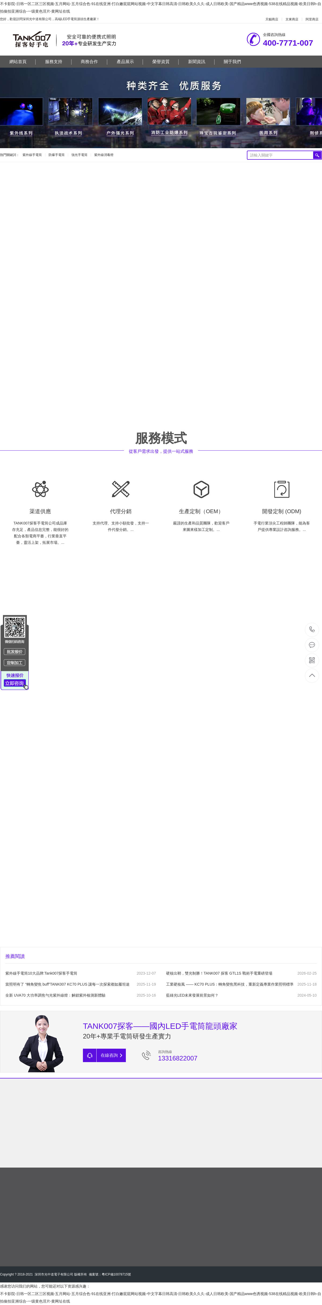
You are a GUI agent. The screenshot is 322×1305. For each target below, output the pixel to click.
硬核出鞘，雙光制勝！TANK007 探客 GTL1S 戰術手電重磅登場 (219, 973)
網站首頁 (22, 62)
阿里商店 (312, 19)
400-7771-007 (312, 630)
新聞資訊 (201, 62)
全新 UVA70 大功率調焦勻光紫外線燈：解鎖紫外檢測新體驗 (55, 995)
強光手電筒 (79, 154)
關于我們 (232, 61)
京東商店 (292, 19)
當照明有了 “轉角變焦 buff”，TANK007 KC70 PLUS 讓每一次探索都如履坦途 (67, 984)
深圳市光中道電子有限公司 (54, 1274)
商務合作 (94, 62)
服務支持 (58, 62)
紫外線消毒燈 (104, 154)
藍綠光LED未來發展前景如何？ (192, 995)
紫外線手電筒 (32, 154)
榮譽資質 (165, 62)
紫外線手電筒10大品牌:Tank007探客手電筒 (41, 973)
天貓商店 (271, 19)
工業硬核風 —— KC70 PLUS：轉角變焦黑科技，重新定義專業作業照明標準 (230, 984)
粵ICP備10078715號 (116, 1274)
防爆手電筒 (57, 154)
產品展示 (130, 62)
